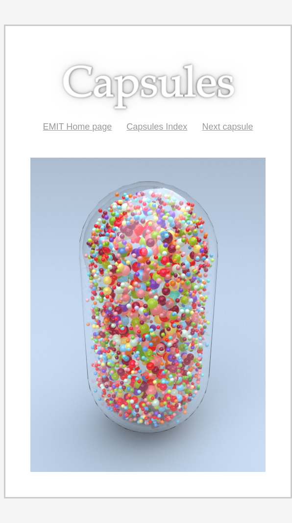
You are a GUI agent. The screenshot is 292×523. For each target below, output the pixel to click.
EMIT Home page (77, 127)
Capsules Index (156, 127)
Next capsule (227, 127)
